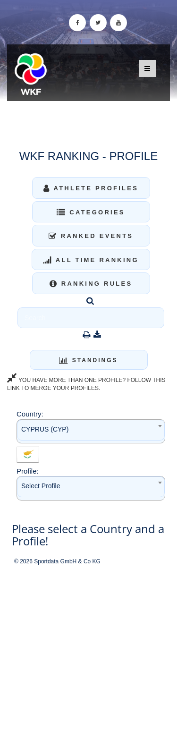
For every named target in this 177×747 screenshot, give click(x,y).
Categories (91, 212)
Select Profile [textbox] (40, 486)
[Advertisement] (88, 656)
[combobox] (91, 431)
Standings (88, 360)
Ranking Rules (91, 283)
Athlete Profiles (90, 188)
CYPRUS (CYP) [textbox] (44, 429)
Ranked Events (91, 235)
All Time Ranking (91, 259)
